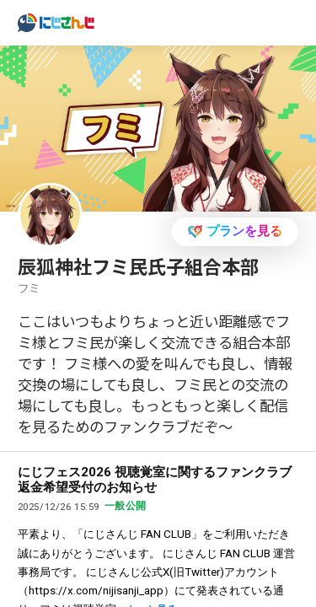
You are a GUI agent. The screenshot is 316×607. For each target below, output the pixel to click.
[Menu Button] (293, 23)
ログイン (240, 21)
